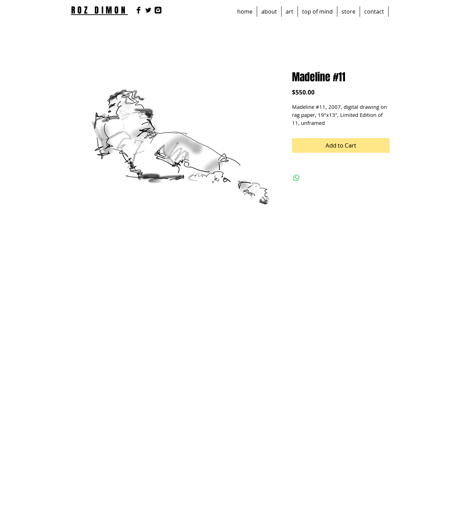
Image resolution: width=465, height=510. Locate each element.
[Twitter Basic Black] (148, 10)
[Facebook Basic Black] (138, 10)
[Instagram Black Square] (158, 10)
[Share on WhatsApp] (296, 178)
